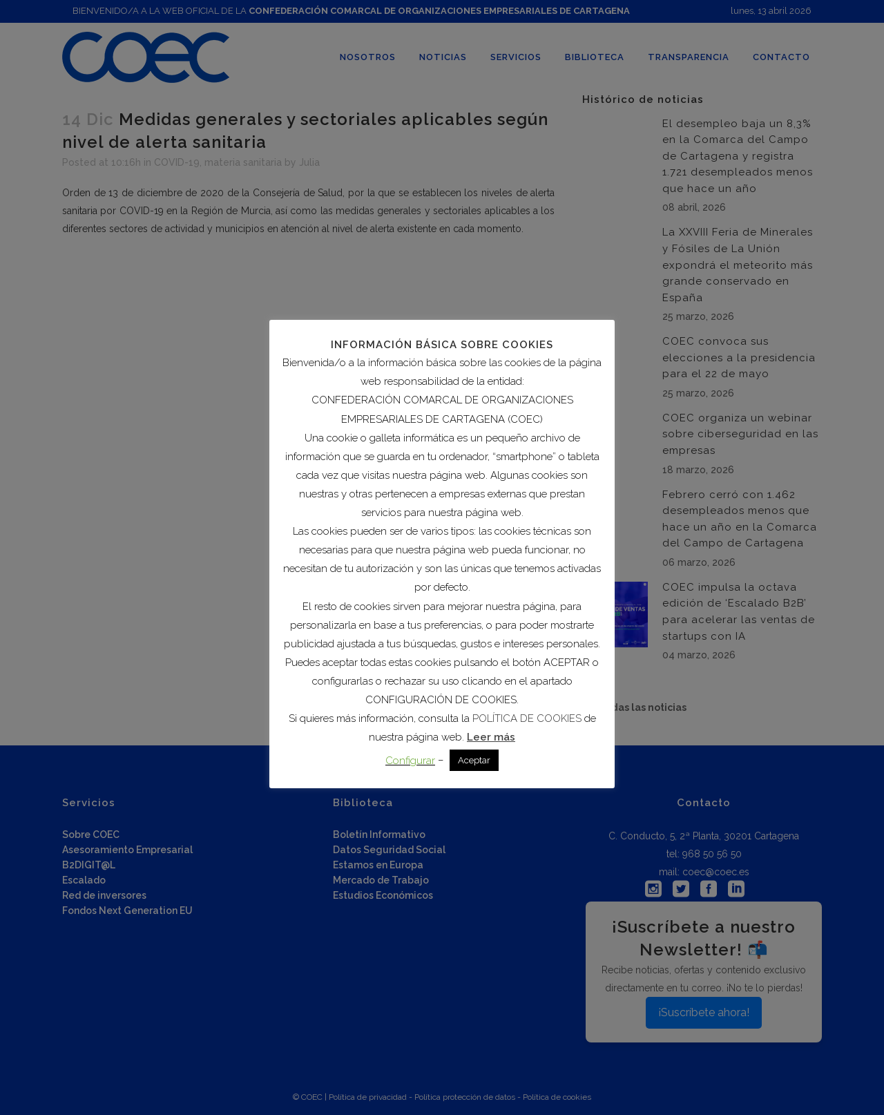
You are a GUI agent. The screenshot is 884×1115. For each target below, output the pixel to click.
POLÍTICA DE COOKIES (527, 718)
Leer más (491, 737)
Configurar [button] (410, 760)
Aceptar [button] (474, 760)
